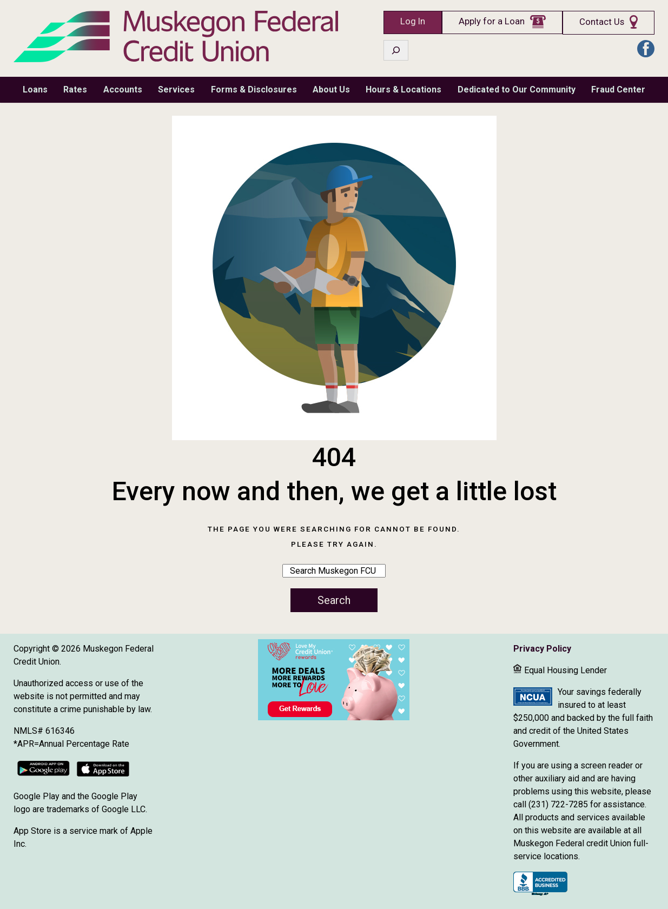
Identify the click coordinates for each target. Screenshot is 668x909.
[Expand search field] (395, 50)
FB (645, 48)
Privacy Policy (542, 648)
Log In (412, 21)
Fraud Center (618, 89)
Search (334, 600)
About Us (331, 89)
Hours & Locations (403, 89)
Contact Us (601, 22)
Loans (35, 89)
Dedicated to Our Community (517, 89)
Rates (75, 89)
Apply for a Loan (492, 21)
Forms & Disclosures (254, 89)
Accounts (122, 89)
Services (176, 89)
